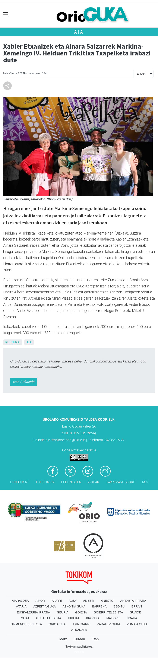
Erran (136, 606)
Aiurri (57, 600)
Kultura (12, 342)
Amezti (88, 600)
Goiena (81, 612)
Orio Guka (57, 624)
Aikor (40, 600)
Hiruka (73, 618)
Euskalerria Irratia (33, 612)
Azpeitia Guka (44, 606)
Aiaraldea (20, 600)
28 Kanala (79, 630)
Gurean (79, 639)
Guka (25, 618)
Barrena (99, 606)
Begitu (118, 606)
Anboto (107, 600)
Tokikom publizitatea (79, 646)
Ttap (95, 639)
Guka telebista (48, 618)
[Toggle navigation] (5, 14)
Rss (145, 482)
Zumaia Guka (137, 624)
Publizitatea (71, 482)
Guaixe (135, 612)
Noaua (132, 618)
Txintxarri (81, 624)
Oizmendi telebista (26, 624)
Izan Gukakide (23, 382)
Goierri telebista (108, 612)
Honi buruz (19, 482)
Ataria (21, 606)
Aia (79, 32)
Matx (63, 639)
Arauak (93, 482)
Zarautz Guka (108, 624)
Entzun (141, 73)
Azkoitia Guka (74, 606)
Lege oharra (44, 482)
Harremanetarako (120, 482)
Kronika (92, 618)
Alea (72, 600)
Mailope (113, 618)
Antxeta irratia (133, 600)
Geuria (63, 612)
